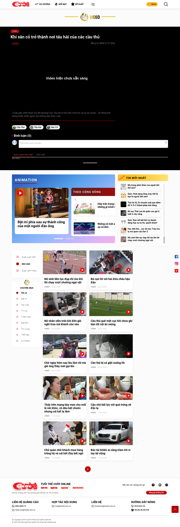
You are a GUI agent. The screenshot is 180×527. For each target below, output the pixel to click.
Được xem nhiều (29, 270)
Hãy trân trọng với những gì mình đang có (110, 205)
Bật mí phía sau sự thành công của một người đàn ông (41, 224)
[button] (92, 5)
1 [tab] (58, 238)
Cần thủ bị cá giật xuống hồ (108, 362)
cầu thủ (20, 127)
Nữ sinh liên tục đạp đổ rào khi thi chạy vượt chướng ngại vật (143, 239)
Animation (25, 341)
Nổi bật (61, 4)
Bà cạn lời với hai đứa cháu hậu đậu (110, 280)
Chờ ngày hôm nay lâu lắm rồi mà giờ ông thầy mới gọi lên (65, 364)
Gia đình (24, 323)
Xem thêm (16, 158)
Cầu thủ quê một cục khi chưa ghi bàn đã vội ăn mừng (111, 322)
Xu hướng (42, 4)
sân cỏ (54, 127)
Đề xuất (77, 4)
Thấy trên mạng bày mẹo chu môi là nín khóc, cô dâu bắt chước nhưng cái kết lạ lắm (65, 408)
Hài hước (25, 305)
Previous (11, 212)
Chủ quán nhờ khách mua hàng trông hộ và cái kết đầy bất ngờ (63, 451)
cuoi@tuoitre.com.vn (61, 506)
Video (15, 31)
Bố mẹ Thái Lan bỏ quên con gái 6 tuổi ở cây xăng (143, 212)
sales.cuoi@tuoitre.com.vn (23, 510)
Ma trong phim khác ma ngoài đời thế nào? (143, 186)
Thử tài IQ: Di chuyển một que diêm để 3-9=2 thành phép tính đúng (144, 204)
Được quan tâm (29, 257)
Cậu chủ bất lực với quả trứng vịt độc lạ (111, 406)
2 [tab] (69, 238)
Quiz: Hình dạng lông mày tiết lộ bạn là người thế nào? (143, 195)
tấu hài (37, 127)
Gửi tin (152, 4)
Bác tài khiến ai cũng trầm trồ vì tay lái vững (110, 451)
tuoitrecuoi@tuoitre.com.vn (103, 506)
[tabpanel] (41, 211)
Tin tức (24, 311)
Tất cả (24, 293)
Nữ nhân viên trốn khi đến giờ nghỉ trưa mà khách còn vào (62, 322)
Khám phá (26, 317)
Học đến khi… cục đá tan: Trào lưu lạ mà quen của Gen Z (144, 230)
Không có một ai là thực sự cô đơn (111, 225)
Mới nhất (26, 264)
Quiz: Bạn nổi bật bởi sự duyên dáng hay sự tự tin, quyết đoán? (142, 221)
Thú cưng (25, 329)
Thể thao (25, 335)
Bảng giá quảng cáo (156, 493)
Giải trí (24, 299)
